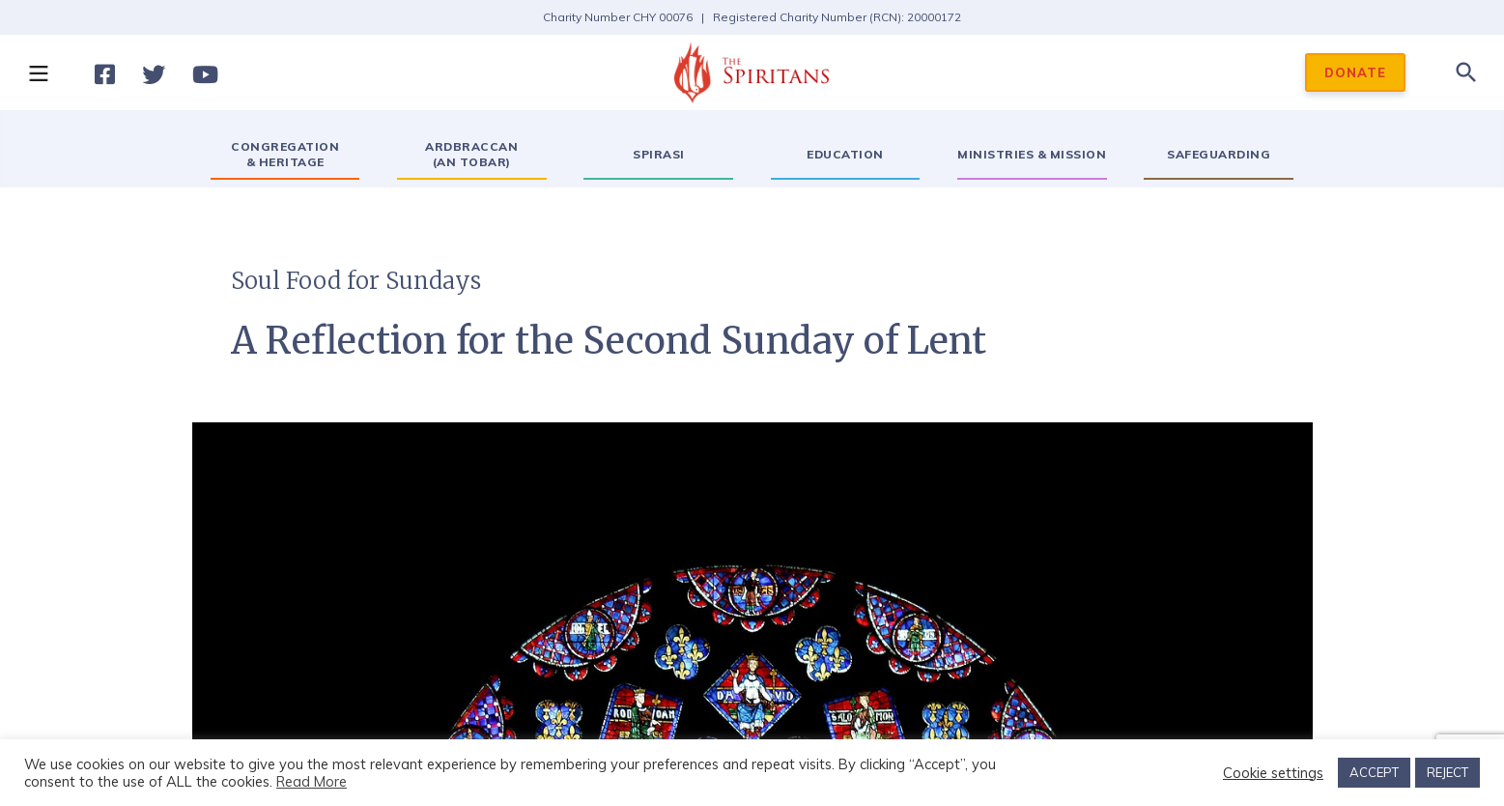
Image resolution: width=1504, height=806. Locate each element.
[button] (37, 72)
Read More (311, 781)
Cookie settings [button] (1273, 773)
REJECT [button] (1447, 772)
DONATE (1355, 72)
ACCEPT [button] (1374, 772)
